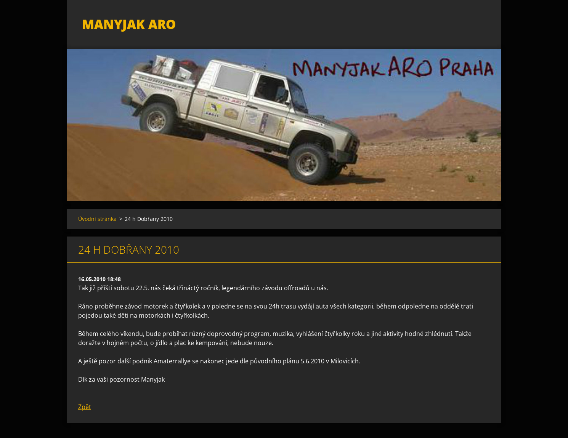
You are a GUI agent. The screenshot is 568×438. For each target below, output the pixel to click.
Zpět (84, 407)
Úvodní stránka (97, 218)
